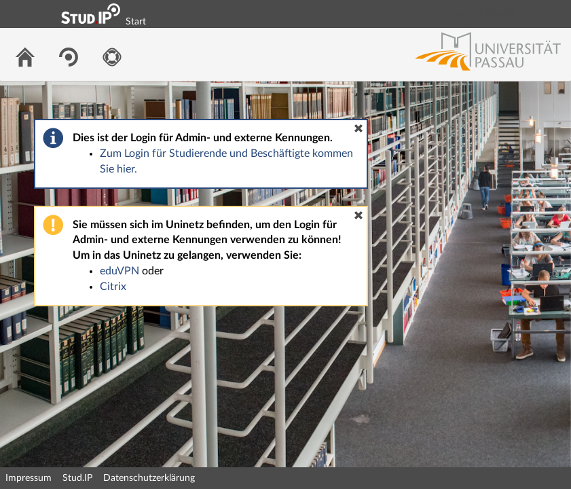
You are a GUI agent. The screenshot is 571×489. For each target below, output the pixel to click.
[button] (358, 128)
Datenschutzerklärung (149, 478)
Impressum (28, 478)
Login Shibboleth (484, 13)
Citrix (113, 286)
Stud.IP (77, 478)
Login (555, 13)
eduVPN (119, 271)
